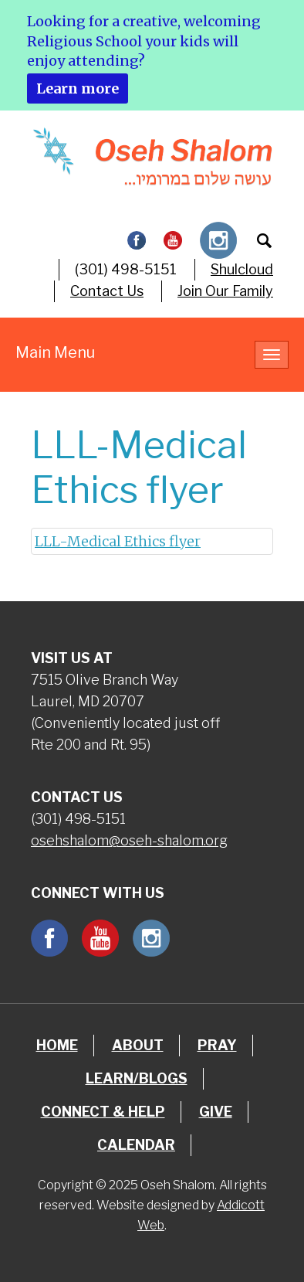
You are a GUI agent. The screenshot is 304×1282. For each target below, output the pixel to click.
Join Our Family (225, 291)
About (138, 1045)
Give (215, 1111)
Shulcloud (242, 269)
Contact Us (107, 291)
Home (57, 1045)
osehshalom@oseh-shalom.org (129, 840)
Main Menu (55, 352)
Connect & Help (103, 1111)
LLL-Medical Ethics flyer (118, 541)
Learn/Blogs (136, 1078)
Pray (217, 1045)
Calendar (136, 1145)
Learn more (77, 88)
